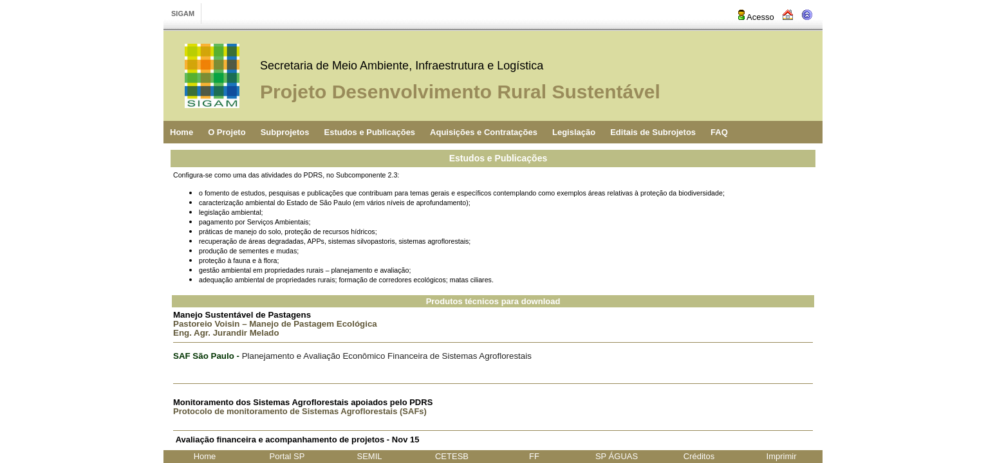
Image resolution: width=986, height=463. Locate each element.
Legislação (573, 132)
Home (181, 132)
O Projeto (227, 132)
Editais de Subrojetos (653, 132)
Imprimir (782, 456)
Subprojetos (285, 132)
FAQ (719, 132)
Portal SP (287, 456)
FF (534, 456)
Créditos (699, 456)
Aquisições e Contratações (483, 132)
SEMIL (369, 456)
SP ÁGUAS (616, 456)
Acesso (755, 17)
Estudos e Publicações (369, 132)
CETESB (452, 456)
